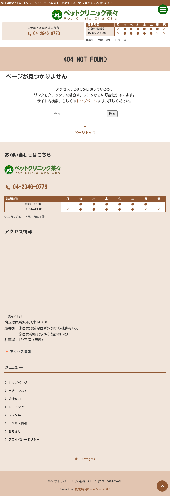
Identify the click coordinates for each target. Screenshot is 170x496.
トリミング (16, 407)
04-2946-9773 (43, 33)
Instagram (85, 459)
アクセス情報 (20, 352)
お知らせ (14, 431)
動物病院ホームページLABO (92, 489)
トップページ (86, 101)
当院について (17, 391)
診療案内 (14, 399)
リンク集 (14, 415)
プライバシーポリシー (23, 439)
